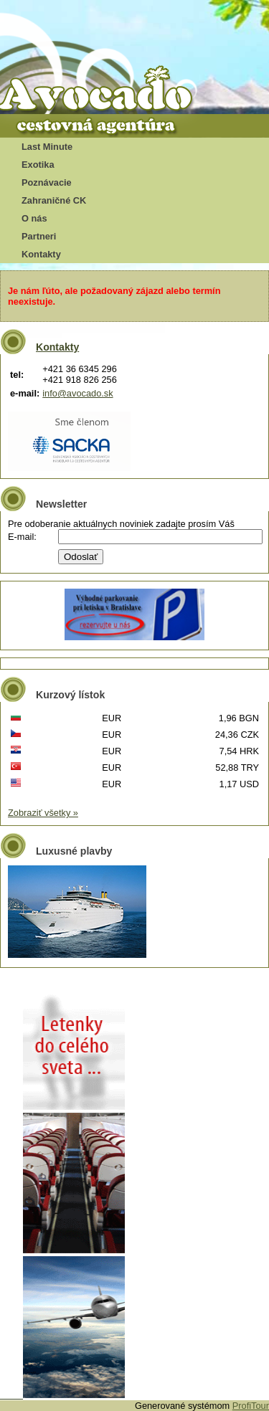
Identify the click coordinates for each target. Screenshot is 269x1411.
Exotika (38, 164)
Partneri (39, 236)
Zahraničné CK (54, 200)
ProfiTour (250, 1405)
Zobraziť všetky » (43, 812)
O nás (34, 218)
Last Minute (47, 146)
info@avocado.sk (77, 393)
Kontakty (41, 254)
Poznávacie (47, 182)
